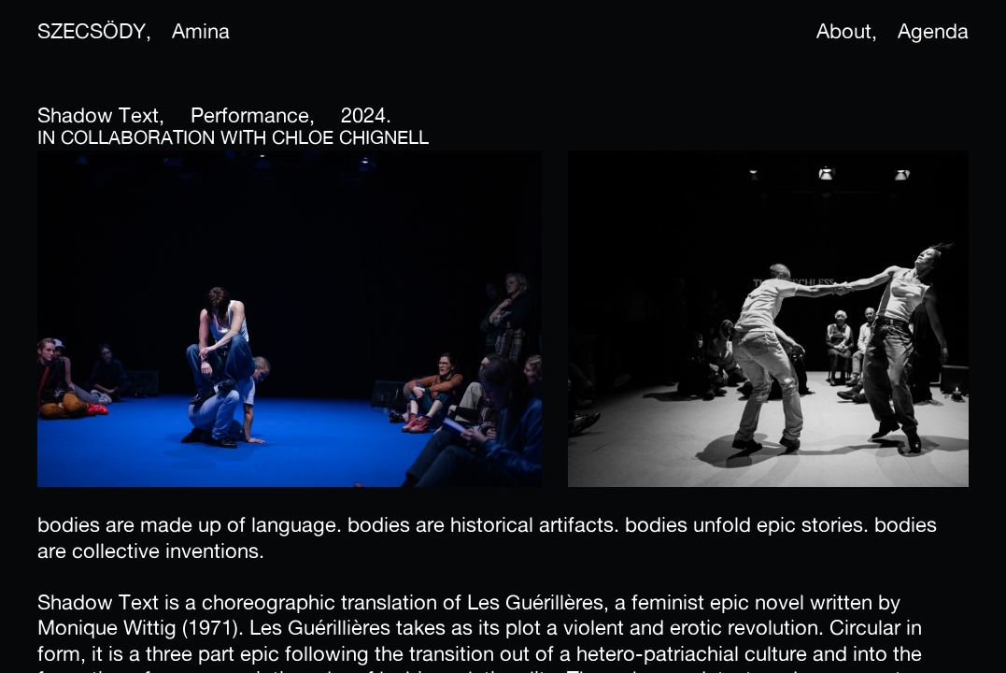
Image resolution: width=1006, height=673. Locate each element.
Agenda (933, 31)
